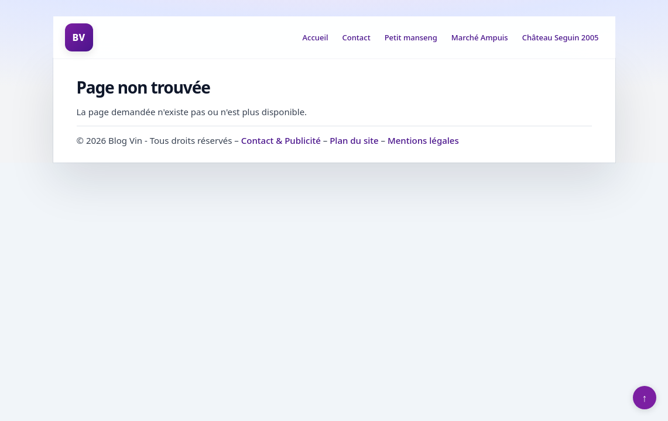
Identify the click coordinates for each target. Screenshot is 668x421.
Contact (356, 37)
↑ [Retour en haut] (645, 398)
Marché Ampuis (479, 37)
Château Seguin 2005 (560, 37)
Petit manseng (411, 37)
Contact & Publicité (281, 140)
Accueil (315, 37)
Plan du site (354, 140)
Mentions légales (423, 140)
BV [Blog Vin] (78, 37)
